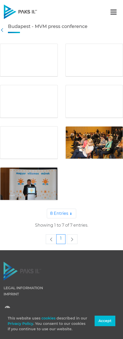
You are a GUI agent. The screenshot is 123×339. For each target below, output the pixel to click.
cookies (49, 318)
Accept (104, 320)
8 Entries (63, 213)
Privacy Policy (20, 323)
